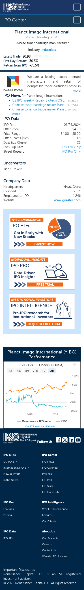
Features (8, 509)
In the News (10, 480)
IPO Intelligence (53, 502)
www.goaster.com (67, 200)
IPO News (48, 461)
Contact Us (49, 550)
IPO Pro (8, 502)
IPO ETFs (9, 455)
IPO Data (9, 531)
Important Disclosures (19, 570)
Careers (47, 544)
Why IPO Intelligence (55, 509)
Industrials (48, 50)
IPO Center (49, 455)
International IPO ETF (16, 467)
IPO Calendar (50, 467)
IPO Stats (47, 486)
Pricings (47, 473)
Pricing (7, 515)
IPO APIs (8, 538)
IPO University (50, 492)
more (77, 91)
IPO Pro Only (71, 147)
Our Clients (49, 521)
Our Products (50, 538)
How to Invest (11, 473)
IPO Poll (47, 480)
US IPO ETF (10, 461)
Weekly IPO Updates (54, 556)
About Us (48, 531)
